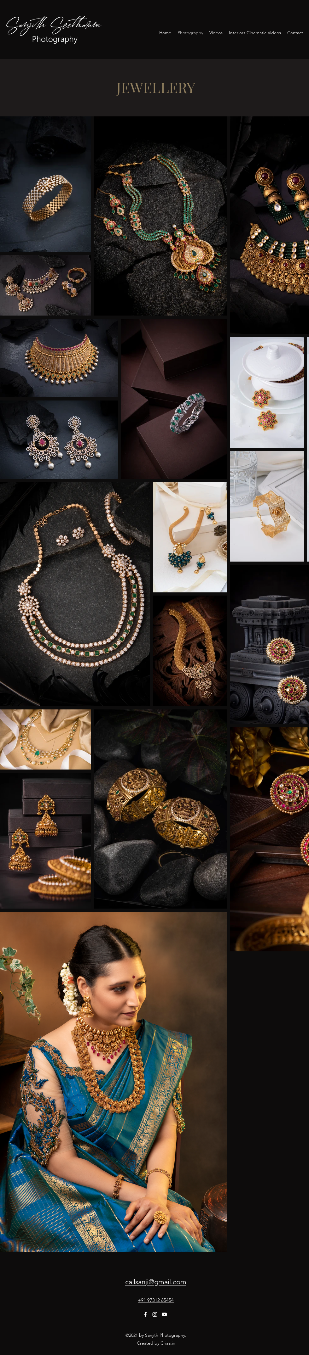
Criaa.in (167, 1343)
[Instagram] (155, 1314)
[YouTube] (164, 1314)
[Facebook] (145, 1314)
